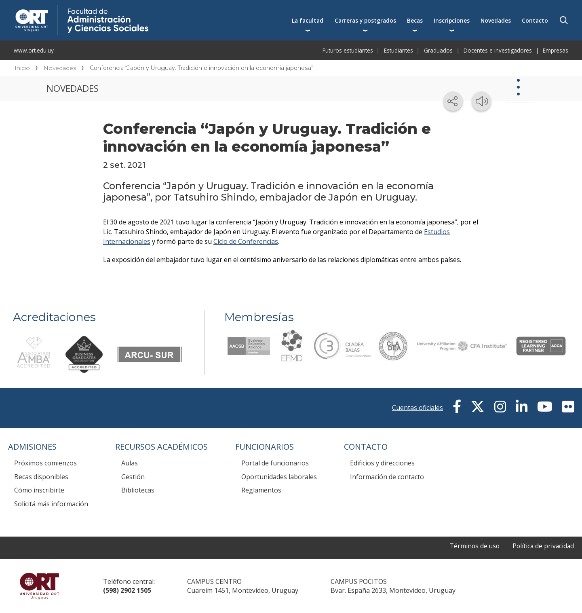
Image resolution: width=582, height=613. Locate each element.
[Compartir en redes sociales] (453, 101)
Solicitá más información (51, 503)
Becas (415, 20)
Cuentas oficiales (417, 407)
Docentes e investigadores (498, 50)
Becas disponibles (41, 476)
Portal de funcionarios (275, 463)
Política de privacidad (542, 546)
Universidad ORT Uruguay (39, 586)
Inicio (22, 68)
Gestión (133, 476)
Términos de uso (472, 546)
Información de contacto (387, 476)
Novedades (496, 20)
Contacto (535, 20)
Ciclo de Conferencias (245, 241)
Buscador (564, 20)
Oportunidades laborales (279, 476)
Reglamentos (261, 490)
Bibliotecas (137, 490)
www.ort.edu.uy (34, 50)
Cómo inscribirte (39, 490)
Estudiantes (398, 50)
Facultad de (148, 9)
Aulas (129, 463)
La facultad (307, 20)
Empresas (555, 50)
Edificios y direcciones (382, 463)
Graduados (438, 50)
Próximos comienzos (45, 463)
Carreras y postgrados (365, 20)
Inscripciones (452, 20)
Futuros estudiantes (348, 50)
